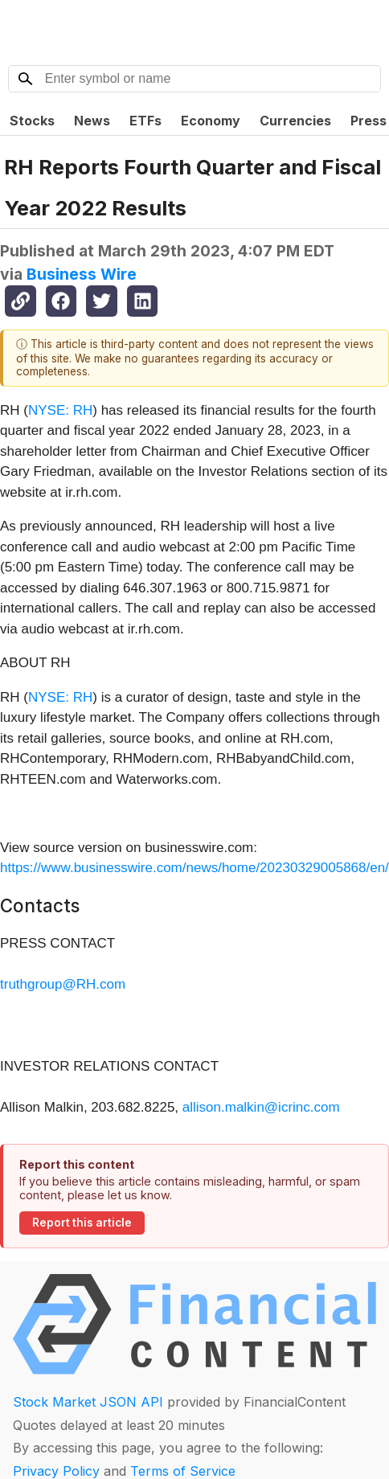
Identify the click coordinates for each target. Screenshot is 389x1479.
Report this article (82, 1222)
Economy (210, 121)
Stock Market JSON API (88, 1402)
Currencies (295, 121)
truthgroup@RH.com (62, 984)
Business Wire (82, 274)
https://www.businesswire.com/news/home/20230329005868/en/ (194, 867)
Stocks (32, 121)
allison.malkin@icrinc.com (261, 1107)
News (92, 121)
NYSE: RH (60, 410)
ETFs (145, 121)
